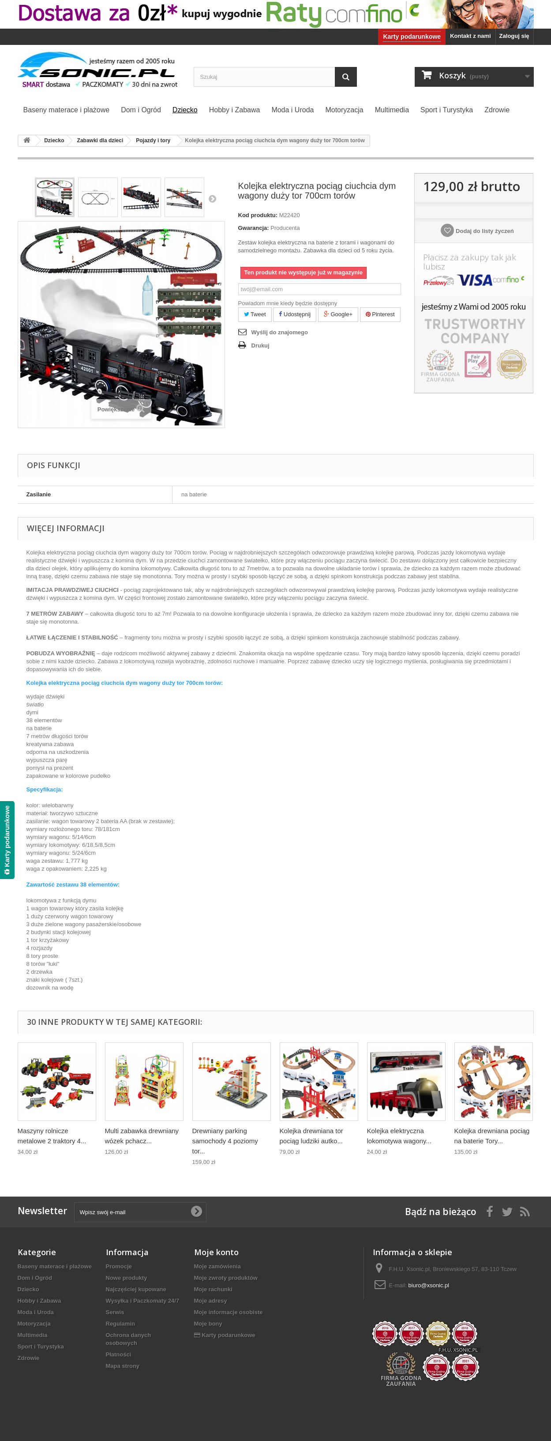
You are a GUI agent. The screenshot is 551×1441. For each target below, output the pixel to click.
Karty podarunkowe (412, 36)
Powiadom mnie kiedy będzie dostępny (287, 303)
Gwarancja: (253, 228)
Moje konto (216, 1252)
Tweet (255, 314)
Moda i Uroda (36, 1312)
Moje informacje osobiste (228, 1312)
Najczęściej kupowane (136, 1289)
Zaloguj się (514, 36)
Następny (212, 198)
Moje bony (208, 1323)
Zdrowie (29, 1358)
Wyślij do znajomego (279, 332)
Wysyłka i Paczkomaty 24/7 (143, 1300)
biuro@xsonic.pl (429, 1285)
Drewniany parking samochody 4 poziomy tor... (225, 1141)
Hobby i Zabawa (39, 1300)
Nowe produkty (126, 1278)
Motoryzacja (34, 1323)
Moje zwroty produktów (226, 1278)
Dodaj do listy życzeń (484, 231)
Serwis (115, 1312)
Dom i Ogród (35, 1278)
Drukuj (260, 345)
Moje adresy (210, 1300)
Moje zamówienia (217, 1266)
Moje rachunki (213, 1289)
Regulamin (120, 1323)
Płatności (118, 1354)
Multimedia (33, 1335)
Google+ (338, 314)
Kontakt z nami (470, 36)
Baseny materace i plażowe (55, 1266)
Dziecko (28, 1289)
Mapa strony (123, 1366)
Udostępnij (295, 314)
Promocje (119, 1266)
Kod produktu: (258, 215)
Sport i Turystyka (41, 1346)
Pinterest (380, 314)
